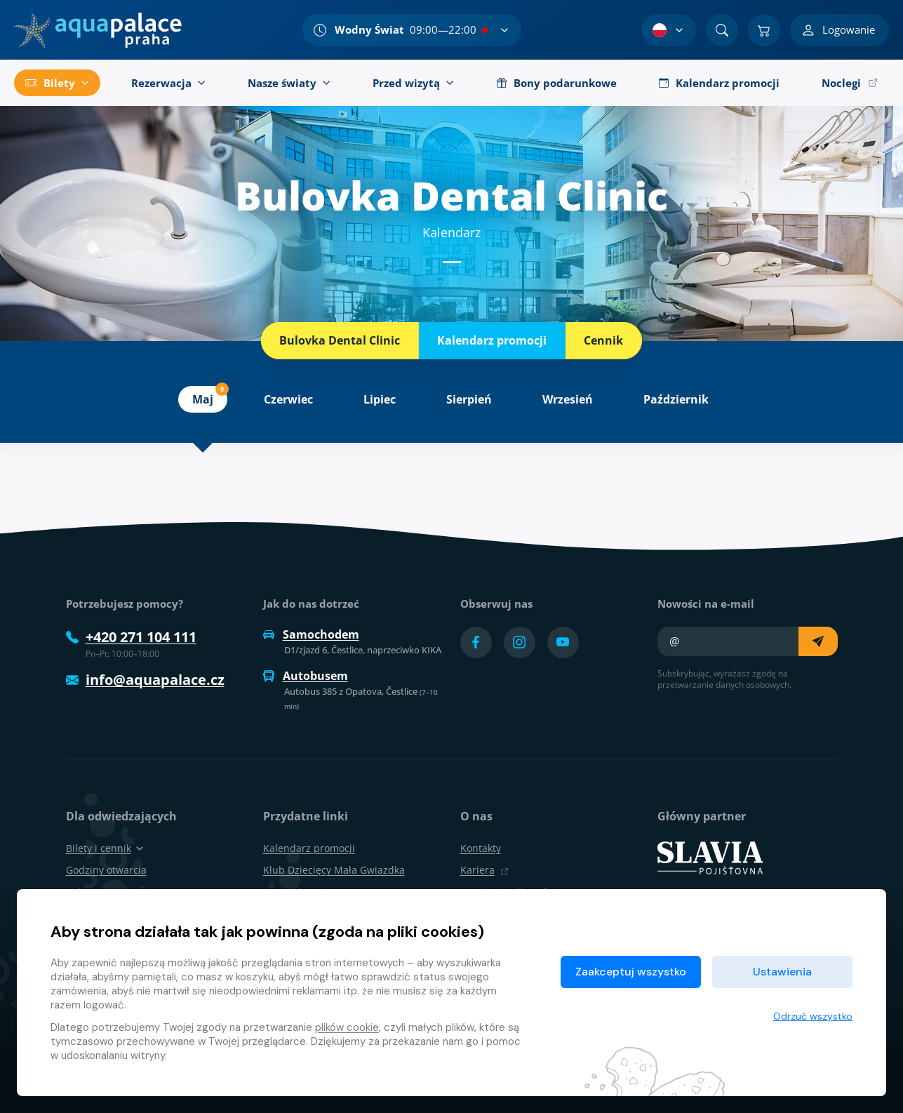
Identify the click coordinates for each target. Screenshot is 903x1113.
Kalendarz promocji (492, 340)
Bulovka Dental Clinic (339, 340)
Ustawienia (782, 971)
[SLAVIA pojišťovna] (710, 857)
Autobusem (305, 676)
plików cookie (347, 1027)
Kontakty (480, 848)
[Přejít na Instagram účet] (519, 642)
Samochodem (311, 634)
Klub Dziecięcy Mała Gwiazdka (334, 870)
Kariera (484, 870)
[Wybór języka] (668, 30)
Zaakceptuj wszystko (630, 971)
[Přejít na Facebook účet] (476, 642)
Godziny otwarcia (106, 870)
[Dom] (98, 30)
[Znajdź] (722, 30)
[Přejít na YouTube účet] (563, 642)
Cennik (603, 340)
